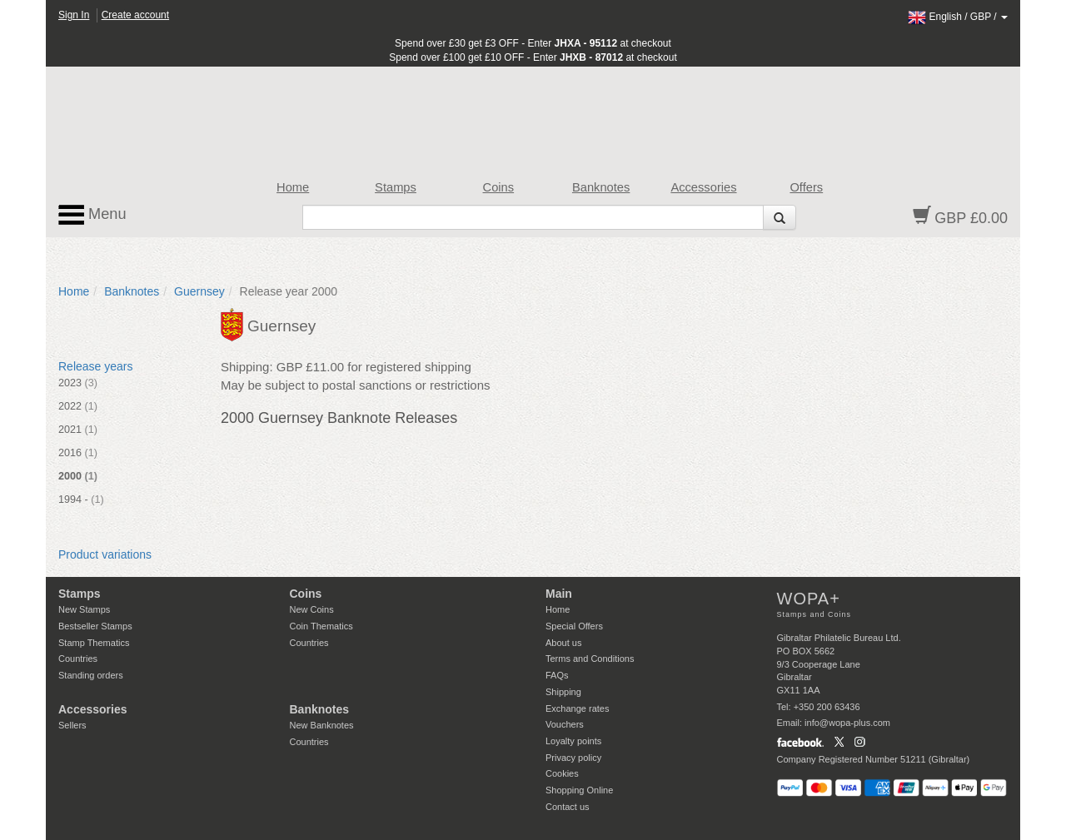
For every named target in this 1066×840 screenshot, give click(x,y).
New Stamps (84, 609)
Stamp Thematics (93, 643)
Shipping (563, 692)
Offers (806, 187)
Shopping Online (579, 790)
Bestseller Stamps (95, 626)
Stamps (395, 187)
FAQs (557, 675)
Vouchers (564, 724)
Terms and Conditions (589, 659)
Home (292, 187)
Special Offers (574, 626)
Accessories (703, 187)
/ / (958, 16)
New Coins (312, 609)
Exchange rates (577, 708)
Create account (135, 15)
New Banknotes (322, 725)
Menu (92, 215)
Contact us (567, 807)
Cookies (562, 773)
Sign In (73, 15)
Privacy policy (573, 758)
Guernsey (199, 291)
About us (563, 643)
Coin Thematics (321, 626)
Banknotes (601, 187)
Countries (77, 659)
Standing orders (90, 675)
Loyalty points (573, 741)
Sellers (72, 725)
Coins (499, 187)
